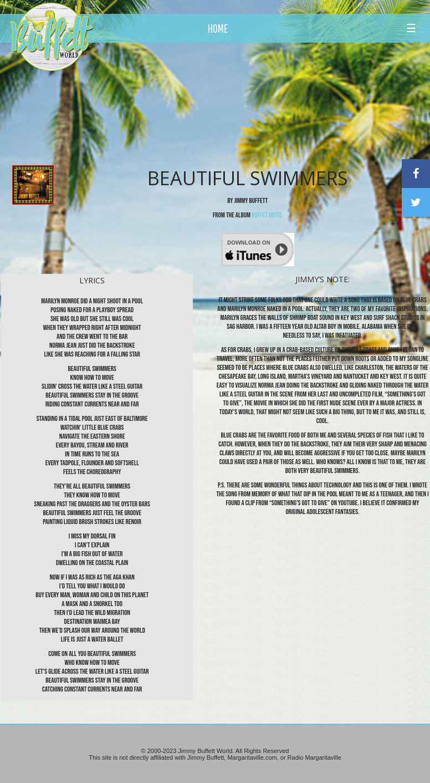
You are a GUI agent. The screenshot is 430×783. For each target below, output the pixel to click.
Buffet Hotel (267, 215)
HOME (218, 28)
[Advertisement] (251, 102)
